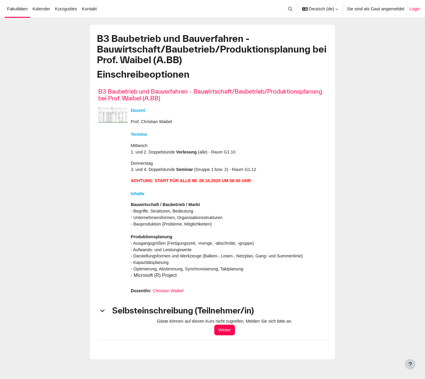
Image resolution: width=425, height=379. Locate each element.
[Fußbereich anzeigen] (410, 364)
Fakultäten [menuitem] (17, 8)
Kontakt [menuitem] (89, 8)
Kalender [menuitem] (41, 8)
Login (414, 8)
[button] (290, 9)
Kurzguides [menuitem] (66, 8)
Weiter (227, 335)
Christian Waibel (169, 296)
